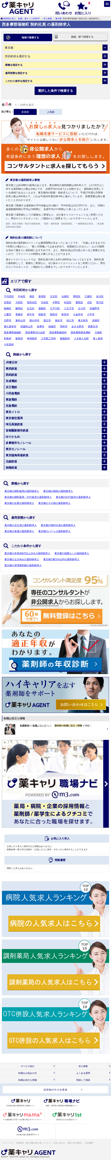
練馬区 (19, 308)
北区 (89, 302)
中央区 (21, 296)
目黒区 (7, 302)
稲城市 (52, 326)
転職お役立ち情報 (27, 1080)
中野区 (56, 302)
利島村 (7, 338)
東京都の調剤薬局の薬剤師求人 (21, 491)
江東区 (88, 296)
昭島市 (42, 314)
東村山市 (20, 320)
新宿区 (42, 296)
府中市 (30, 314)
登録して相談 (83, 1080)
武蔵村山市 (26, 326)
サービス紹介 (28, 1066)
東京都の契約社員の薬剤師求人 (58, 525)
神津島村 (32, 338)
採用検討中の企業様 (56, 1089)
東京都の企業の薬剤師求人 (19, 503)
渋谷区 (44, 302)
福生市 (58, 320)
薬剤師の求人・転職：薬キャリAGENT (21, 18)
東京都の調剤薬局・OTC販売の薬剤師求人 (28, 497)
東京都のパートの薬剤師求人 (54, 531)
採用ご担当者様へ (75, 1143)
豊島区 (79, 302)
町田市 (65, 314)
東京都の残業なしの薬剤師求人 (71, 553)
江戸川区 (55, 308)
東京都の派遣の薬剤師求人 (19, 531)
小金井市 (78, 314)
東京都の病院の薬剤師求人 (58, 491)
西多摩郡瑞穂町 (12, 332)
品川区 (100, 296)
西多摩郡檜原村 (58, 332)
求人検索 (47, 18)
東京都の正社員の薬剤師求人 (20, 525)
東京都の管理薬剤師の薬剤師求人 (23, 565)
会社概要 (89, 1143)
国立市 (47, 320)
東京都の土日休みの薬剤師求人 (21, 559)
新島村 (19, 338)
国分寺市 (34, 320)
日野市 (7, 320)
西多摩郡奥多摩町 (81, 332)
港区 (31, 296)
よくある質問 (83, 1073)
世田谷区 (32, 302)
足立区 (30, 308)
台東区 (65, 296)
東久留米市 (10, 326)
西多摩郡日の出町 (35, 332)
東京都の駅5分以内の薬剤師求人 (61, 559)
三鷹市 (7, 314)
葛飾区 (42, 308)
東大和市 (83, 320)
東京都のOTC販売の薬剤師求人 (73, 497)
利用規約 (20, 1143)
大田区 (19, 302)
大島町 (98, 332)
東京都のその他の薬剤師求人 (54, 503)
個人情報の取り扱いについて (38, 1143)
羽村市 (63, 326)
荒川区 (100, 302)
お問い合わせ (59, 1143)
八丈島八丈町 (81, 338)
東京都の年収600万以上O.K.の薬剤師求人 (27, 553)
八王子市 (69, 308)
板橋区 (7, 308)
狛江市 (70, 320)
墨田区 (77, 296)
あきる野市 (77, 326)
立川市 (81, 308)
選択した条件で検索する (55, 90)
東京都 (58, 18)
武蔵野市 (94, 308)
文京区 (53, 296)
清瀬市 (95, 320)
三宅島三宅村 (48, 338)
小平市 (91, 314)
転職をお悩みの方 (27, 1073)
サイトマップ (8, 1143)
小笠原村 (9, 344)
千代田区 (9, 296)
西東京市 (93, 326)
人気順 (50, 112)
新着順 (25, 112)
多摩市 (40, 326)
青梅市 (19, 314)
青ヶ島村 (98, 338)
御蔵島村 (65, 338)
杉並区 (67, 302)
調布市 (53, 314)
